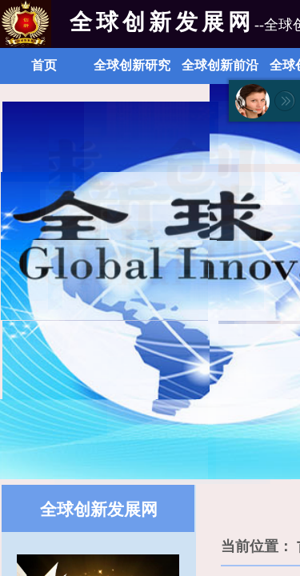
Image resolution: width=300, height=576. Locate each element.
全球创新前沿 (220, 65)
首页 (44, 65)
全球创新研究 (132, 65)
